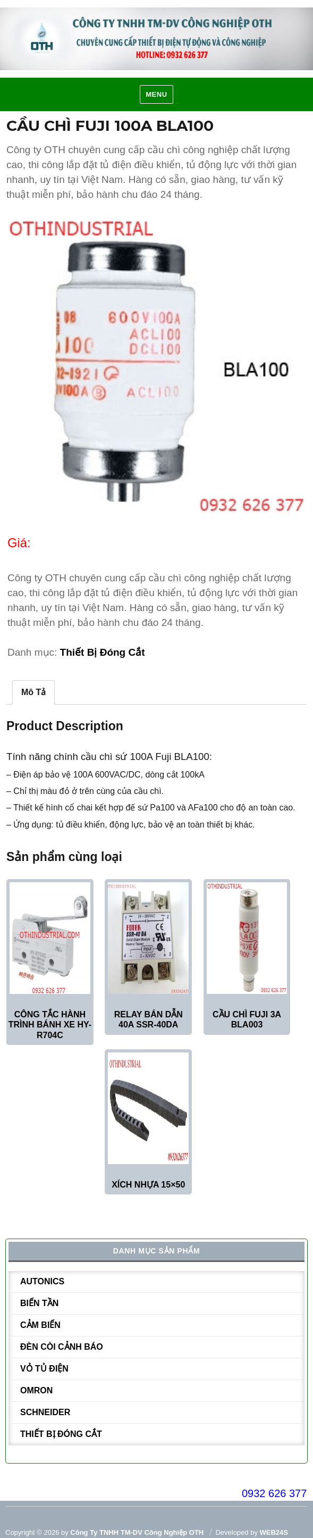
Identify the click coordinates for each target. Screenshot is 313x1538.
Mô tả (33, 692)
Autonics (42, 1281)
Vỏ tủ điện (44, 1368)
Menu (156, 94)
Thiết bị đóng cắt (102, 652)
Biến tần (39, 1303)
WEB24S (274, 1532)
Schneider (45, 1412)
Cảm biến (40, 1325)
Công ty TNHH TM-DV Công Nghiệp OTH (137, 1532)
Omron (36, 1390)
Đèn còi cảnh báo (61, 1346)
